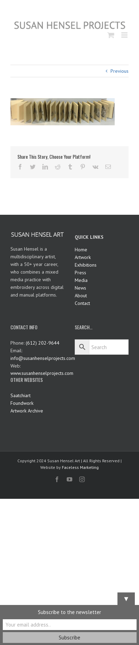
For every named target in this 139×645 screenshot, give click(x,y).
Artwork (83, 257)
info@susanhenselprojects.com (42, 358)
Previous (120, 71)
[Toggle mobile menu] (125, 35)
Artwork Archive (26, 411)
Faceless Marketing (80, 467)
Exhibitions (86, 265)
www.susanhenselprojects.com (41, 373)
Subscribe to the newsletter (69, 612)
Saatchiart (20, 395)
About (81, 295)
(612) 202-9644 (42, 343)
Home (81, 249)
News (80, 288)
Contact (82, 303)
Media (81, 280)
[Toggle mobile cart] (110, 35)
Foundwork (21, 403)
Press (80, 272)
